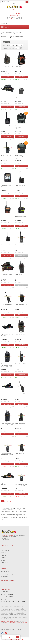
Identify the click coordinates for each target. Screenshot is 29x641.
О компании (4, 562)
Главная (3, 32)
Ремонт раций (5, 571)
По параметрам (17, 32)
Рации (9, 32)
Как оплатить (5, 550)
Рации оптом (4, 576)
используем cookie (10, 637)
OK (17, 637)
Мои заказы (4, 582)
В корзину (7, 76)
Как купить (4, 547)
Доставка (3, 552)
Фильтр (6, 42)
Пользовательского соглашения (13, 622)
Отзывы (3, 560)
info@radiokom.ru (18, 9)
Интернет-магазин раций (7, 535)
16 (10, 501)
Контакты (3, 565)
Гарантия (3, 555)
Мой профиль (5, 585)
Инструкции (4, 557)
